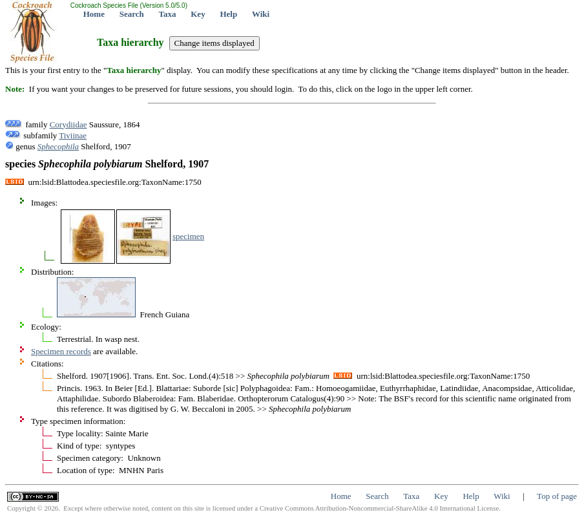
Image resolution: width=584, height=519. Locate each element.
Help (228, 14)
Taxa (167, 14)
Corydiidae (68, 124)
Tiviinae (73, 135)
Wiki (260, 14)
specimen (188, 236)
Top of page (557, 496)
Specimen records (61, 351)
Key (198, 14)
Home (94, 14)
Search (132, 14)
